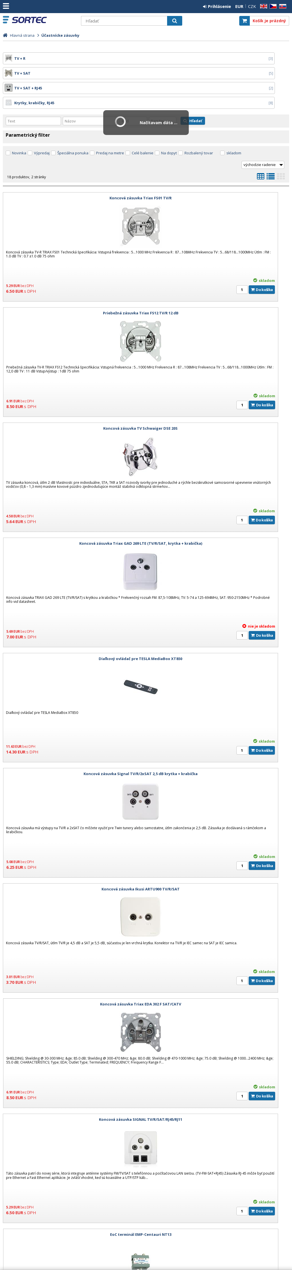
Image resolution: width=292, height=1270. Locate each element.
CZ (272, 6)
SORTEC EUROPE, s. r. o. (45, 20)
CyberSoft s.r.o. (276, 1253)
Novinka (19, 123)
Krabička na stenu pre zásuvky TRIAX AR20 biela (73, 744)
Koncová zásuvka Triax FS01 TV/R (73, 168)
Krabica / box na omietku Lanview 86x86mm (73, 974)
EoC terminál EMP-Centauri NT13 (219, 629)
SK (281, 6)
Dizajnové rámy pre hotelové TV (35, 1155)
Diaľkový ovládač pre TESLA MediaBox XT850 (73, 398)
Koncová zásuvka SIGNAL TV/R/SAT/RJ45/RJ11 (73, 629)
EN (262, 6)
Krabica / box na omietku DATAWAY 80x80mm (73, 859)
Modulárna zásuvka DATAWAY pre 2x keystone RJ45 (218, 859)
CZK (252, 6)
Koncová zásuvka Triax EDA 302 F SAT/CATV (219, 513)
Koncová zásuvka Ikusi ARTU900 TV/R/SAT (73, 513)
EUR (239, 6)
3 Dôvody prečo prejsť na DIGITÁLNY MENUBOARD (51, 1139)
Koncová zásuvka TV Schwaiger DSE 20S (73, 283)
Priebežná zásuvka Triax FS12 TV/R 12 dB (219, 168)
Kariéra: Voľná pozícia (25, 1124)
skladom (233, 123)
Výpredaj (42, 123)
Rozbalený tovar (198, 123)
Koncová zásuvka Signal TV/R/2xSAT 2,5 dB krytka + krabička (219, 398)
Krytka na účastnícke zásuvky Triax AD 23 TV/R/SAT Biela (218, 744)
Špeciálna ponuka (72, 123)
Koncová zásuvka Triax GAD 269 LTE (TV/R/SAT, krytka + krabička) (218, 283)
